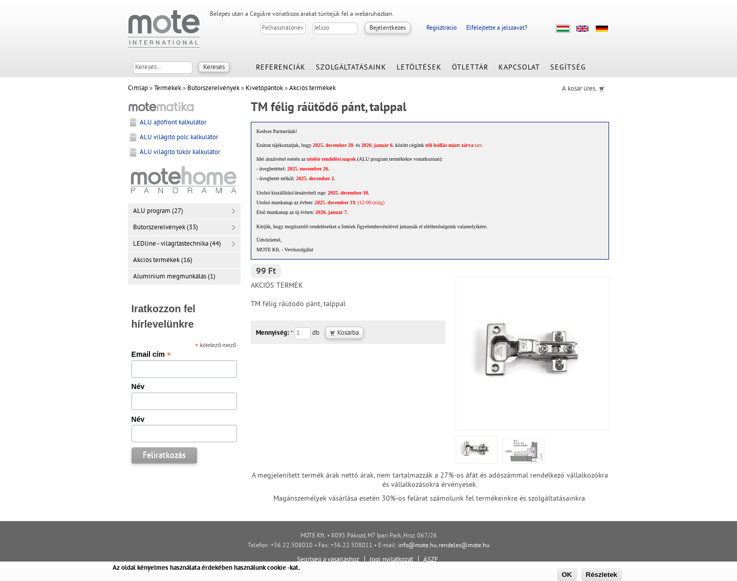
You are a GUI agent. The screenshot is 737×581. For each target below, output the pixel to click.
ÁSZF (430, 560)
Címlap (138, 88)
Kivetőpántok (264, 88)
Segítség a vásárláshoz (328, 560)
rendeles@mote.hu (464, 546)
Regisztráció (441, 28)
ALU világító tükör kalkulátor (180, 152)
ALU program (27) (158, 211)
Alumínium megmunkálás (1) (174, 277)
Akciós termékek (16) (162, 260)
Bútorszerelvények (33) (165, 228)
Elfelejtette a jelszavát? (496, 28)
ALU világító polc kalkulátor (179, 138)
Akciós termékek (312, 88)
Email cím (151, 354)
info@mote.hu (417, 546)
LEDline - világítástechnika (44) (177, 244)
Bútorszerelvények (213, 88)
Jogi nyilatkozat (391, 560)
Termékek (167, 88)
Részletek (602, 574)
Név (138, 386)
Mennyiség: (274, 333)
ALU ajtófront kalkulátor (173, 123)
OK (567, 574)
